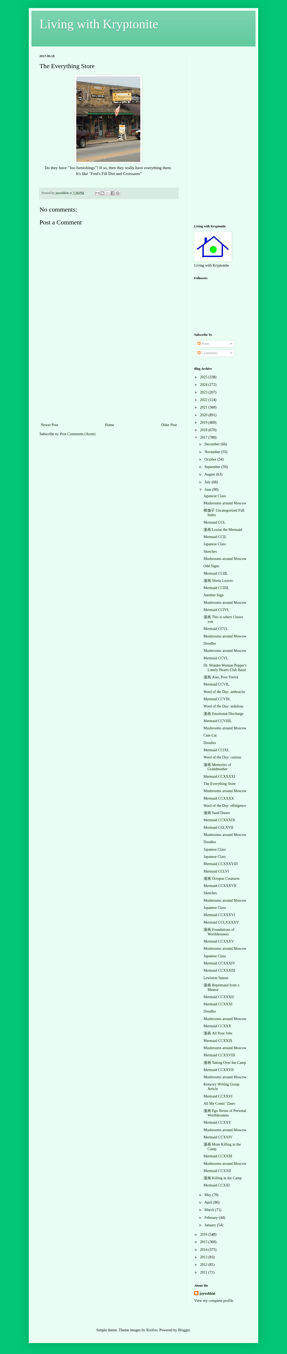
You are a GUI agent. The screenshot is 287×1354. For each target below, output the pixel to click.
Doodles (210, 643)
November (212, 452)
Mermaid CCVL (216, 629)
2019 (204, 423)
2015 (204, 1242)
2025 (204, 377)
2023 (204, 392)
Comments (207, 353)
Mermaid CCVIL (216, 684)
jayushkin (207, 1293)
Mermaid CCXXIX (218, 1041)
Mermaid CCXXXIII (219, 970)
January (210, 1225)
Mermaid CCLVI (216, 871)
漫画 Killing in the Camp (223, 1178)
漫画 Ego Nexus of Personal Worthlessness (225, 1113)
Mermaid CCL (214, 522)
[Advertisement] (109, 381)
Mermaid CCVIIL (217, 699)
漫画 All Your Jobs (218, 1033)
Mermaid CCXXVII (219, 1070)
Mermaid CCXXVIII (219, 1055)
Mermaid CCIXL (216, 750)
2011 (204, 1272)
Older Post (169, 425)
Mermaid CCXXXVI (219, 915)
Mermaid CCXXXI (218, 1004)
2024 (204, 385)
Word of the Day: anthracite (224, 692)
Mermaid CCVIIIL (218, 721)
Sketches (210, 552)
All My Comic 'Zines (219, 1104)
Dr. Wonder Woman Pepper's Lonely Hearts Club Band (225, 667)
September (212, 467)
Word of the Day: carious (222, 757)
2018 (204, 430)
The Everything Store (220, 784)
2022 (204, 400)
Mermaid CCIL (215, 537)
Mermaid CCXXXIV (219, 963)
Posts (203, 344)
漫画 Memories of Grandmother (217, 767)
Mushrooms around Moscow (225, 503)
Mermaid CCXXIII (218, 1156)
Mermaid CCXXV (217, 1122)
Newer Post (49, 425)
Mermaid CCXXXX (219, 798)
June (208, 490)
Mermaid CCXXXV (219, 941)
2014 (204, 1250)
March (209, 1210)
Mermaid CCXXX (217, 1026)
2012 (204, 1265)
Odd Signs (211, 566)
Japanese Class (215, 496)
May (208, 1195)
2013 (204, 1257)
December (212, 444)
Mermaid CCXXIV (218, 1137)
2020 (204, 415)
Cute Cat (210, 735)
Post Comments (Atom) (77, 434)
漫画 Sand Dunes (217, 813)
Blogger (184, 1330)
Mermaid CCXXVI (218, 1096)
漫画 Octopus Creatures (222, 879)
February (211, 1218)
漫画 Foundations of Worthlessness (219, 932)
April (208, 1202)
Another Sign (214, 595)
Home (109, 425)
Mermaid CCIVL (216, 610)
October (210, 459)
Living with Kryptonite (98, 24)
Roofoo (151, 1330)
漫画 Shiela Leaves (218, 581)
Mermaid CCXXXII (219, 997)
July (208, 482)
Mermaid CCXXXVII (220, 886)
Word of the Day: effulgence (225, 806)
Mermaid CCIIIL (216, 588)
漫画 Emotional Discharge (224, 714)
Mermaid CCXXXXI (219, 777)
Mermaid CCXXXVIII (221, 864)
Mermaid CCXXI (217, 1185)
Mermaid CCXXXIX (219, 820)
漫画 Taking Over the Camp (225, 1063)
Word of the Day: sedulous (224, 706)
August (210, 474)
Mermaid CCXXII (217, 1171)
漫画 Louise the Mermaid (223, 530)
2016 (204, 1234)
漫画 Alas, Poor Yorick (221, 677)
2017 (204, 437)
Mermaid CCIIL (216, 573)
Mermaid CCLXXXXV (221, 922)
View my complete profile (213, 1301)
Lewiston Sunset (216, 978)
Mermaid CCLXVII (218, 828)
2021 (204, 407)
